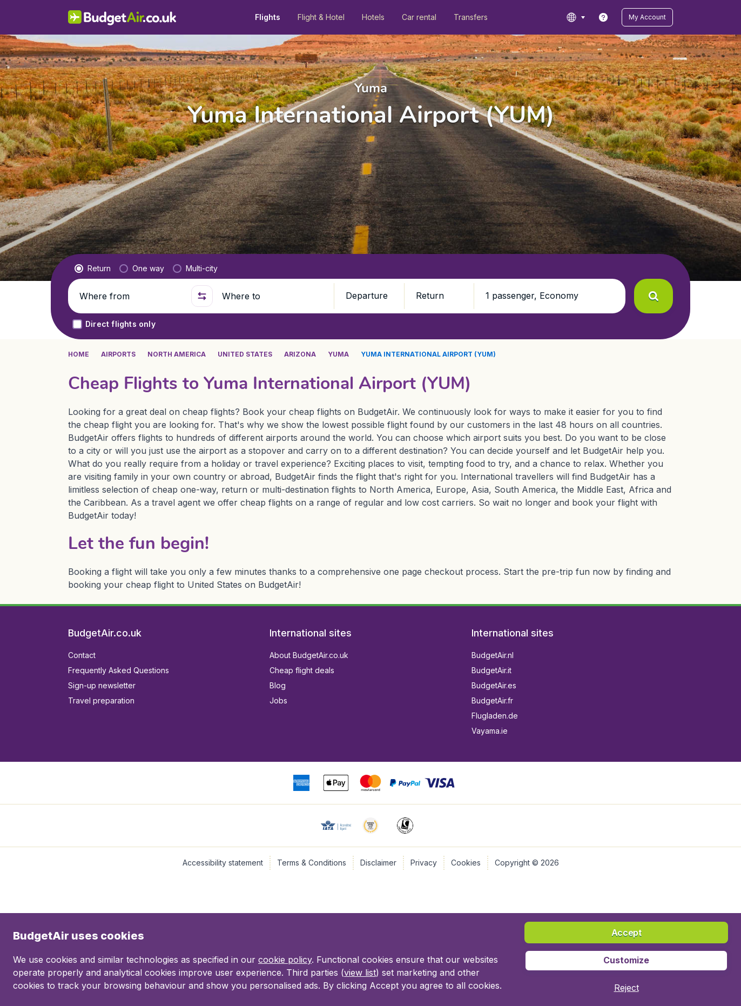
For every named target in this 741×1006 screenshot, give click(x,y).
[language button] (575, 17)
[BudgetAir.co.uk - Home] (122, 17)
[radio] (93, 268)
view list (360, 972)
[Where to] (273, 296)
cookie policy (285, 959)
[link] (603, 17)
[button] (647, 17)
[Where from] (130, 296)
